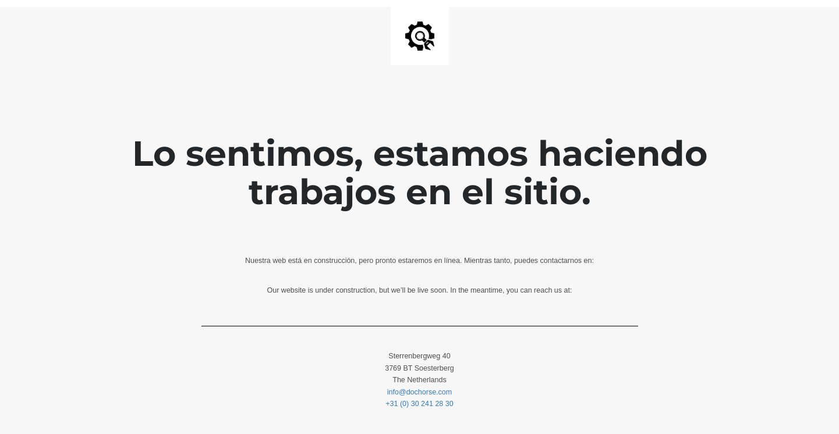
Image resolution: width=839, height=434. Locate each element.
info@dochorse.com (419, 392)
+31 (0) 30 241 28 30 (419, 404)
